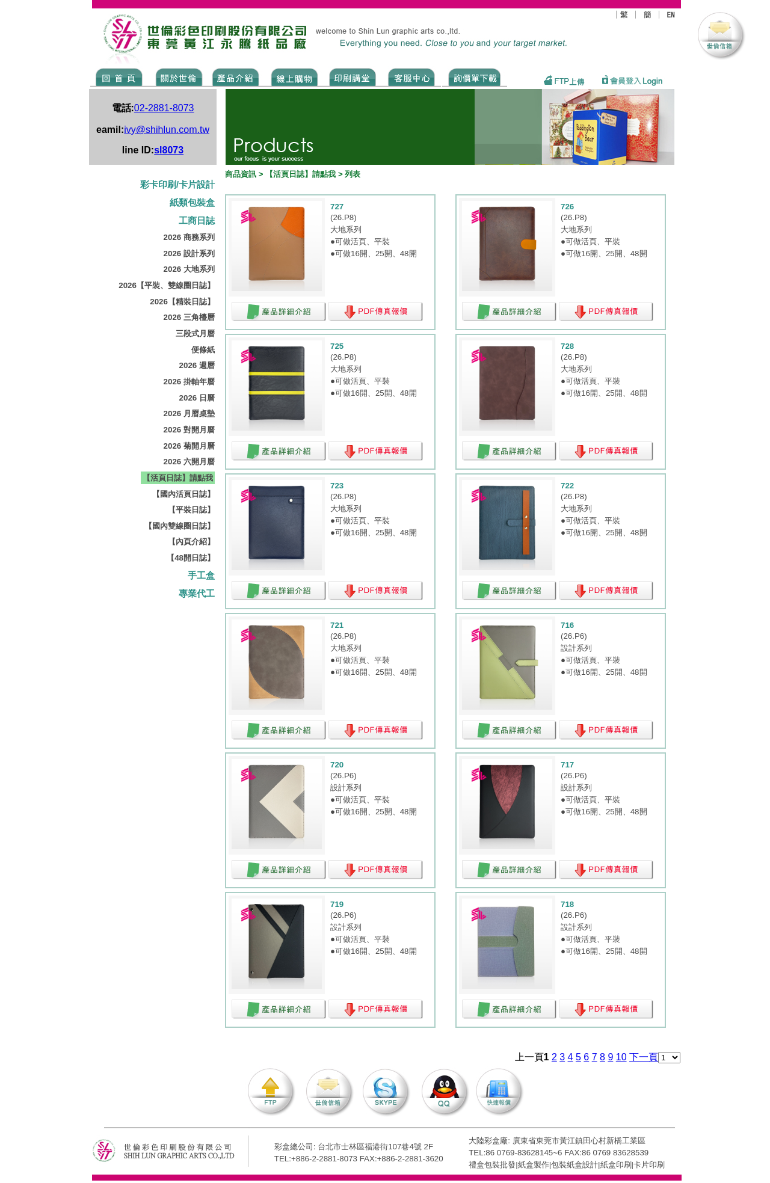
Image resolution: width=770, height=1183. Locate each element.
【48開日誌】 (191, 557)
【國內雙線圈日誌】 (179, 525)
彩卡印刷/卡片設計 (177, 184)
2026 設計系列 (189, 253)
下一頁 (643, 1057)
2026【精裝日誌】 (182, 301)
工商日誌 (197, 221)
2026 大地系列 (189, 269)
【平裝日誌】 (191, 509)
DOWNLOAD (474, 76)
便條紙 (203, 349)
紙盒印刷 (616, 1164)
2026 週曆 (197, 365)
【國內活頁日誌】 (183, 494)
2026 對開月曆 (189, 429)
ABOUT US (177, 76)
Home (119, 76)
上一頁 (529, 1057)
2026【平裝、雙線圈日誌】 (167, 285)
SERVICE (412, 76)
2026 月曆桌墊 (189, 413)
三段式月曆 (195, 333)
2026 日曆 (197, 397)
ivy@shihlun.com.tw (166, 129)
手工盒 (201, 575)
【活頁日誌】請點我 (178, 477)
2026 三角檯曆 (189, 317)
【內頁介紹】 (191, 541)
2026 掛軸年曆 (189, 381)
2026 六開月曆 (189, 461)
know (353, 76)
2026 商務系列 (189, 237)
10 (621, 1057)
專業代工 (197, 593)
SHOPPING (294, 76)
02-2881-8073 (164, 108)
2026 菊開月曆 (189, 445)
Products (235, 76)
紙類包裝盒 (192, 202)
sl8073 (168, 150)
